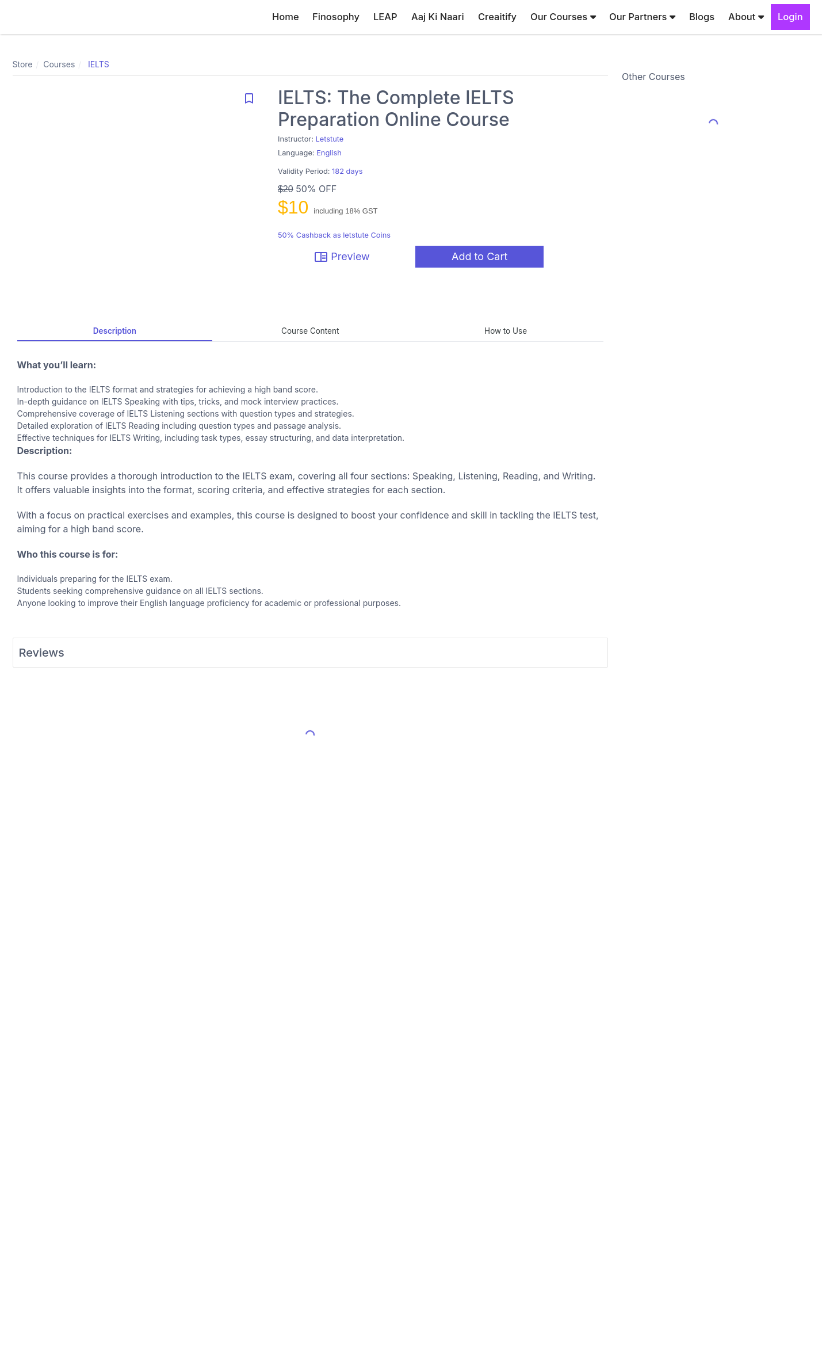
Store (23, 64)
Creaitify (497, 16)
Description (114, 331)
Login (790, 16)
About (746, 16)
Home (285, 16)
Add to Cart (479, 256)
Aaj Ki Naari (437, 16)
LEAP (385, 16)
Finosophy (336, 16)
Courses (59, 64)
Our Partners (642, 16)
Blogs (701, 16)
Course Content (310, 331)
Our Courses (563, 16)
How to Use (505, 331)
